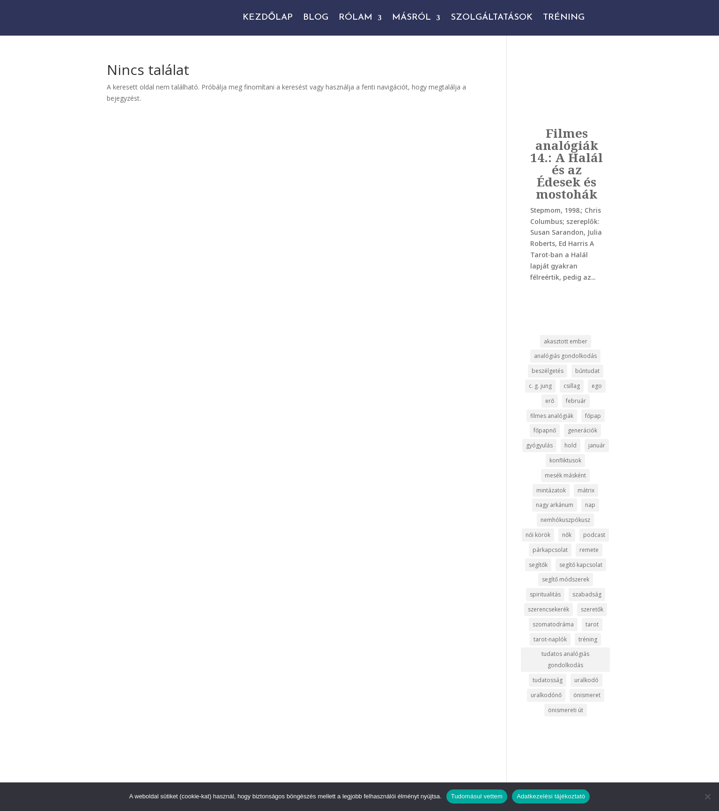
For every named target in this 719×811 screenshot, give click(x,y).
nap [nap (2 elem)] (590, 505)
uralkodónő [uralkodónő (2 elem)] (546, 695)
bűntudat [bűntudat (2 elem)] (587, 371)
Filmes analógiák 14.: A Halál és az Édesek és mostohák (566, 163)
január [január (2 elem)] (596, 445)
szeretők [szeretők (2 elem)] (592, 609)
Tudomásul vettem (477, 796)
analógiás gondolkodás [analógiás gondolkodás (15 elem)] (565, 356)
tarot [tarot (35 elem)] (592, 624)
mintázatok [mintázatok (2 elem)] (551, 490)
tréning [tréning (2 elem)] (587, 639)
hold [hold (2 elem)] (570, 445)
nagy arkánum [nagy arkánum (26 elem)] (554, 505)
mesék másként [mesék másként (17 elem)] (565, 475)
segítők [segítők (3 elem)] (538, 565)
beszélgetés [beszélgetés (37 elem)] (547, 371)
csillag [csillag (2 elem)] (571, 386)
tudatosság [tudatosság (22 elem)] (548, 680)
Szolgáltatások (492, 17)
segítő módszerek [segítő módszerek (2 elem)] (565, 579)
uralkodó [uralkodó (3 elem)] (586, 680)
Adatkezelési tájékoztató (551, 796)
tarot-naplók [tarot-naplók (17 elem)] (550, 639)
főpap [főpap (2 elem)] (593, 416)
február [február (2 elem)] (576, 401)
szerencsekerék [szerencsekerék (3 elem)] (548, 609)
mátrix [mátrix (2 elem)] (586, 490)
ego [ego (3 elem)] (597, 386)
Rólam (355, 17)
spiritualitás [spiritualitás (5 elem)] (545, 594)
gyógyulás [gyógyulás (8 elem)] (539, 445)
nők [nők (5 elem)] (566, 535)
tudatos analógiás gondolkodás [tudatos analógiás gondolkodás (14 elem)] (565, 659)
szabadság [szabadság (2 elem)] (586, 594)
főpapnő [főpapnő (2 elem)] (545, 430)
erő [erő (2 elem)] (549, 401)
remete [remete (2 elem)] (589, 550)
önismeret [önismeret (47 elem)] (586, 695)
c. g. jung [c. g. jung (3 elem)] (540, 386)
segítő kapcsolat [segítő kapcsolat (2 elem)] (580, 565)
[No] (707, 796)
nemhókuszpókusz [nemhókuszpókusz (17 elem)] (565, 520)
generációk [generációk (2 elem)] (582, 430)
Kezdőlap (268, 17)
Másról (411, 17)
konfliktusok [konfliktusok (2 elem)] (565, 460)
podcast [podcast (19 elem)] (594, 535)
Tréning (564, 17)
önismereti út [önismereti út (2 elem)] (565, 710)
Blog (315, 17)
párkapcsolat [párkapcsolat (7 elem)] (550, 550)
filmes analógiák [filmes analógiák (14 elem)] (551, 416)
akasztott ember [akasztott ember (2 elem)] (565, 341)
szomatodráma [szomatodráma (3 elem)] (553, 624)
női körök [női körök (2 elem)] (538, 535)
